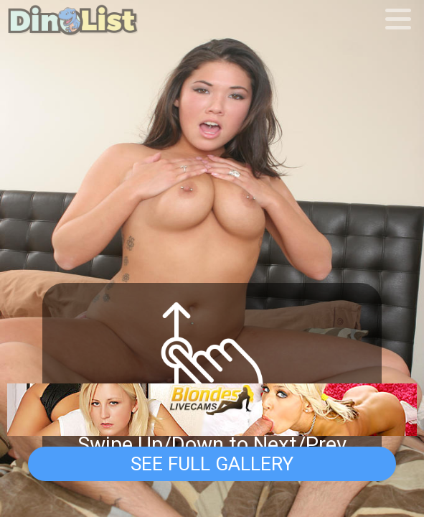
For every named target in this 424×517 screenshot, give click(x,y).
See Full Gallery (212, 463)
